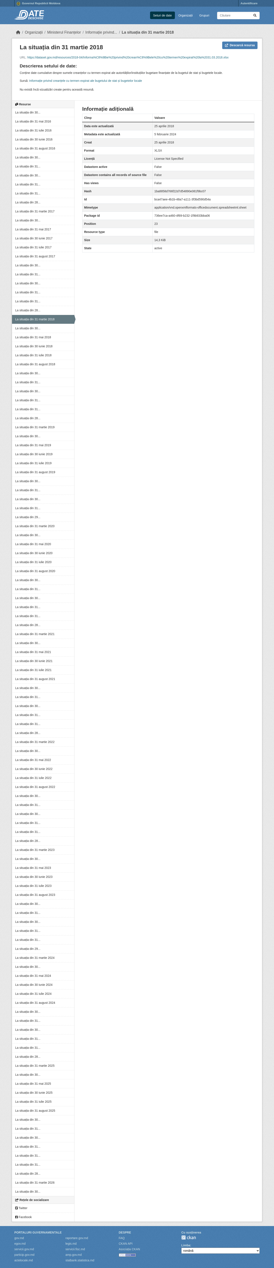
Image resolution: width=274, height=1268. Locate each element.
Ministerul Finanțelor (64, 32)
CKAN (188, 1237)
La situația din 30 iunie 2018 (33, 346)
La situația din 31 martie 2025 (35, 1065)
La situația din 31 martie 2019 (35, 427)
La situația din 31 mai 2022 (33, 760)
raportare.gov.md (77, 1238)
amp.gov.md (74, 1254)
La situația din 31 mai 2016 (33, 121)
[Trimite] (255, 15)
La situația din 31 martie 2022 (35, 742)
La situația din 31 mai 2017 (33, 229)
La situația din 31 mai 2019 (33, 445)
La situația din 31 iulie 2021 (33, 670)
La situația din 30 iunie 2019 (33, 454)
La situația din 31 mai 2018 (33, 337)
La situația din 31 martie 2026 (35, 1182)
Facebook (23, 1217)
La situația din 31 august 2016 (35, 148)
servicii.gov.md (24, 1249)
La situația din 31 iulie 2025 (33, 1101)
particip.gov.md (24, 1254)
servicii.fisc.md (75, 1249)
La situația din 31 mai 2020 (33, 544)
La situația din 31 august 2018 (35, 364)
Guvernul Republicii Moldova (38, 4)
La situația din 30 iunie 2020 (33, 553)
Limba (185, 1245)
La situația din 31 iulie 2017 (33, 247)
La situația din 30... (27, 112)
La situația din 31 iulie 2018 (33, 355)
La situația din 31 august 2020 (35, 571)
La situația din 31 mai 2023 (33, 868)
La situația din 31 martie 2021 (35, 634)
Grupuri (204, 15)
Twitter (21, 1208)
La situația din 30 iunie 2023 (33, 877)
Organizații (185, 15)
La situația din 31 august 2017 (35, 256)
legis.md (71, 1243)
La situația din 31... (27, 166)
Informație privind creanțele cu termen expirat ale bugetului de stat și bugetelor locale (85, 80)
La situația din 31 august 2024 (35, 1002)
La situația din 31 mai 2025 (33, 1083)
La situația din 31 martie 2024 (35, 957)
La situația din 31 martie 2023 (35, 850)
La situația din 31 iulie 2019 (33, 463)
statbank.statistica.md (80, 1260)
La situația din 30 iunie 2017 (33, 238)
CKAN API (126, 1243)
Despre (125, 1232)
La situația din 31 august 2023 (35, 895)
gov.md (19, 1238)
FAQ (122, 1238)
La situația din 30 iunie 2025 (33, 1092)
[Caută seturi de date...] (238, 15)
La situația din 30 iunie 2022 (33, 769)
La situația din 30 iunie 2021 (33, 661)
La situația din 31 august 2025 (35, 1110)
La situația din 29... (27, 517)
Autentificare (249, 3)
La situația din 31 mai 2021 (33, 652)
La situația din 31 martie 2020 (35, 526)
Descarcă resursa (240, 45)
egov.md (20, 1243)
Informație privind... (101, 32)
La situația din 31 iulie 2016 (33, 130)
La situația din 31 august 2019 (35, 472)
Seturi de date (162, 15)
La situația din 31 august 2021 (35, 679)
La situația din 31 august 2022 (35, 787)
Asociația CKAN (129, 1249)
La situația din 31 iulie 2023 (33, 886)
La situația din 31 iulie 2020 (33, 562)
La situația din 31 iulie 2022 (33, 778)
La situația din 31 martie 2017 (35, 211)
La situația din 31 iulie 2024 (33, 993)
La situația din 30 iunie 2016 (33, 139)
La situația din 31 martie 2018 (148, 32)
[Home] (18, 32)
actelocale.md (23, 1260)
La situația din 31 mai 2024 (33, 975)
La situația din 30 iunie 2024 (33, 984)
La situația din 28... (27, 202)
